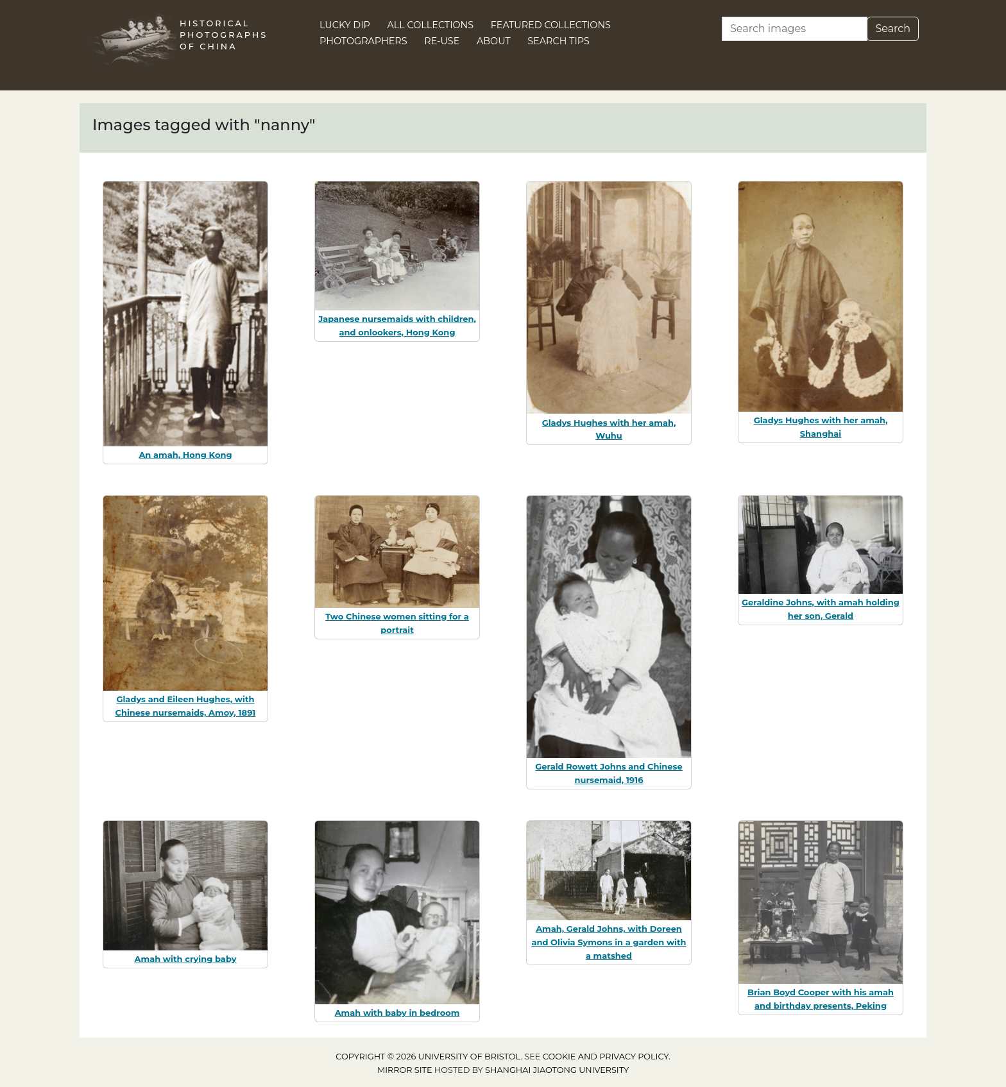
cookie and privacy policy (606, 1056)
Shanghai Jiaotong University (557, 1070)
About (494, 41)
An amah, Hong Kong (185, 455)
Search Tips (558, 41)
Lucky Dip (345, 25)
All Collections (431, 25)
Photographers (363, 41)
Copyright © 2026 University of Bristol (428, 1056)
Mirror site (404, 1070)
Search (892, 28)
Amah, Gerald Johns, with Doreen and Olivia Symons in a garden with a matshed (608, 942)
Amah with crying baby (186, 959)
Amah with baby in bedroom (397, 1012)
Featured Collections (551, 25)
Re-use (441, 41)
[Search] (794, 29)
